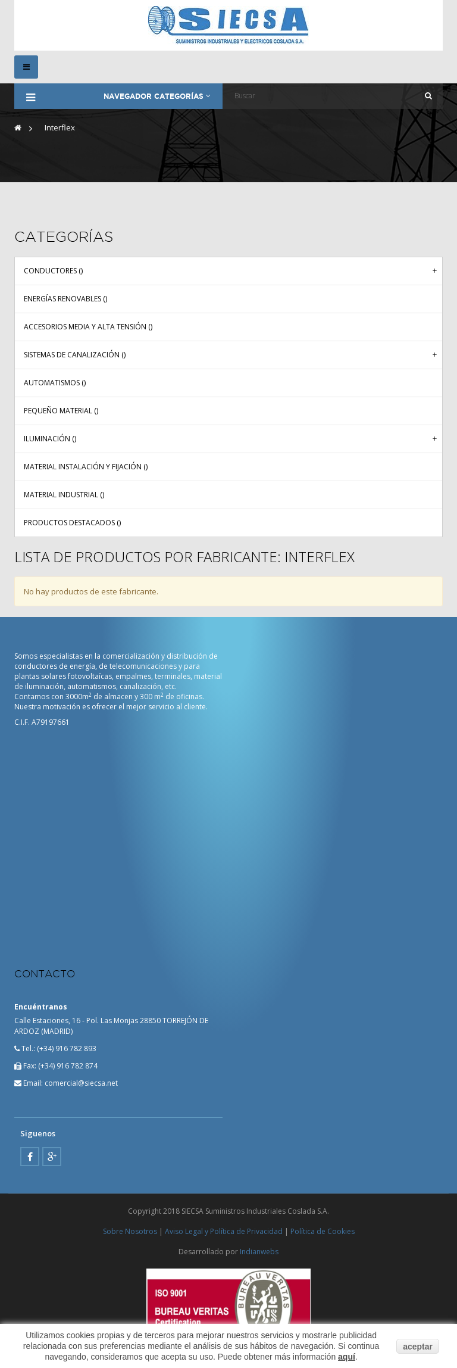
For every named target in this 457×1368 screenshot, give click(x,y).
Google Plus (51, 1156)
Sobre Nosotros (130, 1231)
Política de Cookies (322, 1231)
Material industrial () (64, 494)
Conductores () (53, 270)
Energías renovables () (65, 298)
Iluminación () (50, 438)
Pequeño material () (61, 410)
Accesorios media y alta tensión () (88, 326)
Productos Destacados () (72, 522)
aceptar (418, 1346)
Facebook (29, 1156)
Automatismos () (55, 382)
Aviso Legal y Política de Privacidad (224, 1231)
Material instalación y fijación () (86, 466)
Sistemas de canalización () (75, 354)
